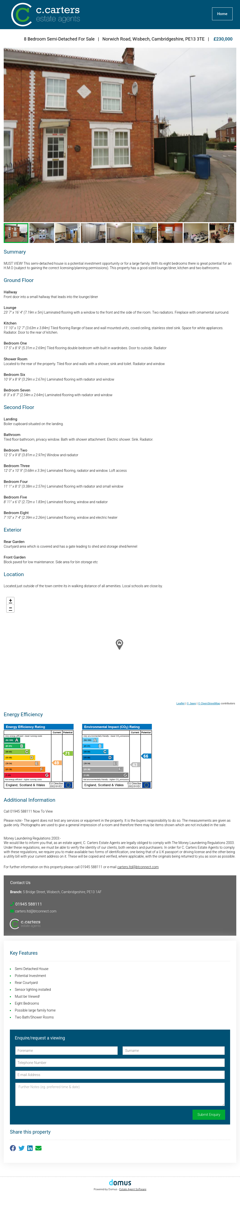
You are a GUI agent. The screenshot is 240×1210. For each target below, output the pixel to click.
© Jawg (191, 703)
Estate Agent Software (132, 1189)
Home (222, 14)
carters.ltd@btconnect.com (138, 867)
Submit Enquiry (208, 1115)
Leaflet (180, 703)
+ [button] (10, 601)
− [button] (10, 608)
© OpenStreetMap (209, 703)
